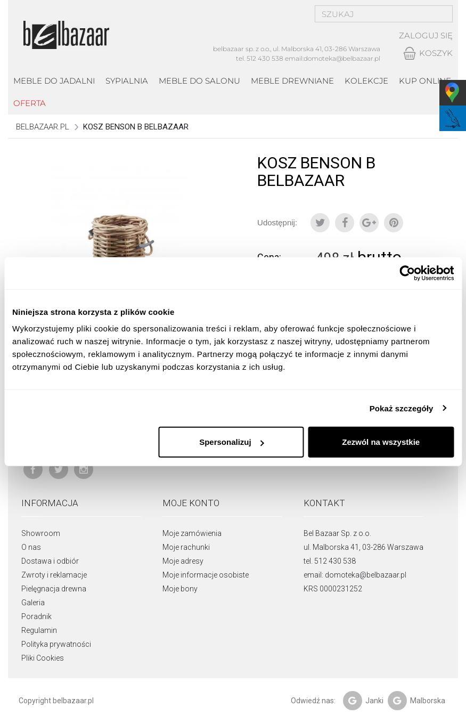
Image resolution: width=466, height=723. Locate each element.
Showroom (40, 533)
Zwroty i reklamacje (54, 575)
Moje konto (190, 503)
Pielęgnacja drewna (53, 588)
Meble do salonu (199, 81)
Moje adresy (182, 561)
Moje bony (180, 588)
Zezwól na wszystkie (381, 441)
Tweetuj (320, 222)
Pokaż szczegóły (402, 407)
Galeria (33, 602)
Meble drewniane (292, 81)
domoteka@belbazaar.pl (342, 58)
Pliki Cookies (42, 658)
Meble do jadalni (54, 81)
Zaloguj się (426, 36)
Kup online (425, 81)
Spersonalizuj (231, 441)
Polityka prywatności (56, 644)
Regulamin (39, 630)
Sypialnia (126, 81)
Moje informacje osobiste (205, 575)
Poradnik (36, 616)
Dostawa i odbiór (50, 561)
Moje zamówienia (192, 533)
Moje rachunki (186, 547)
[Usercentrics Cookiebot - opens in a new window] (407, 273)
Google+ (369, 222)
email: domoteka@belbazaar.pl (355, 575)
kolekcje (366, 81)
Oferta (29, 103)
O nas (31, 547)
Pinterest (393, 222)
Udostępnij (344, 222)
